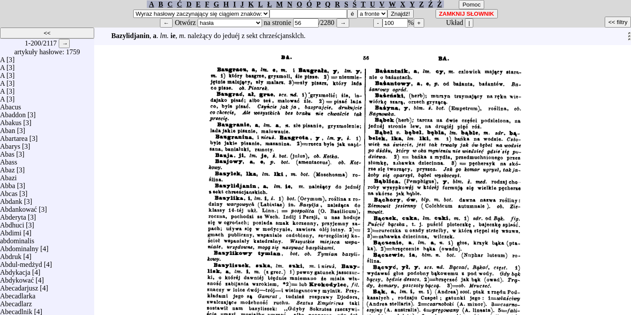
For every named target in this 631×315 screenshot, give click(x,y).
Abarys (10, 144)
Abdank (11, 199)
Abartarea (14, 136)
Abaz (7, 168)
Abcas (9, 191)
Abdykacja (15, 270)
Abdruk (10, 254)
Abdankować (18, 207)
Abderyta (13, 215)
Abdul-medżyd (21, 262)
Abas (7, 152)
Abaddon (13, 112)
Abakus (10, 120)
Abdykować (17, 278)
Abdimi (10, 230)
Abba (7, 183)
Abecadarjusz (19, 286)
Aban (7, 128)
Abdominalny (19, 246)
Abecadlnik (16, 309)
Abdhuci (12, 223)
